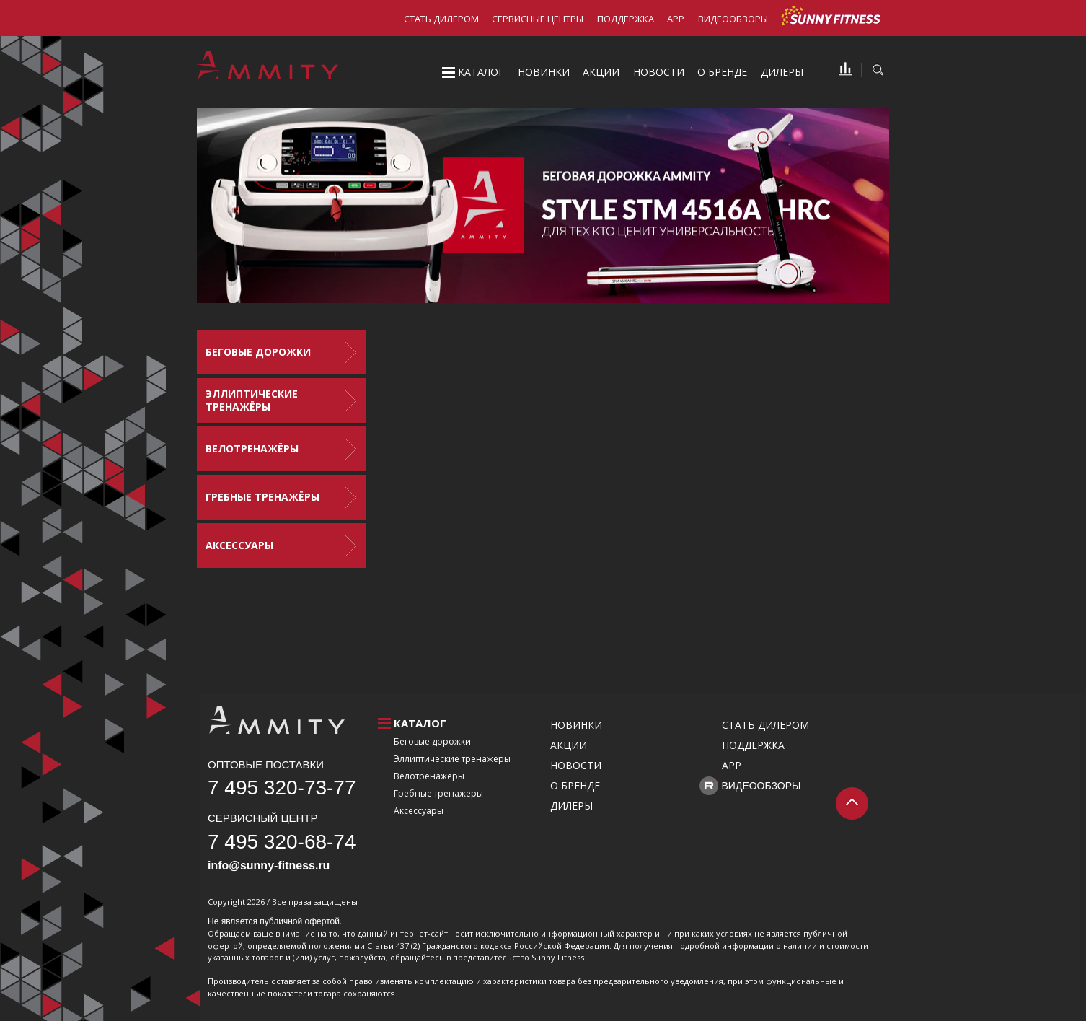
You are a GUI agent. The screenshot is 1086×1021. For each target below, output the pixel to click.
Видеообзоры (733, 18)
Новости (658, 72)
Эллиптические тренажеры (452, 759)
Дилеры (782, 72)
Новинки (544, 72)
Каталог (481, 72)
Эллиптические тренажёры (252, 400)
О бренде (722, 72)
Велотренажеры (429, 776)
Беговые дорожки (258, 352)
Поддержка (625, 18)
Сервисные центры (537, 18)
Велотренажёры (252, 448)
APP (675, 18)
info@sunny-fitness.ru (269, 865)
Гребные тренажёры (262, 497)
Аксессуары (239, 545)
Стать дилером (441, 18)
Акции (601, 72)
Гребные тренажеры (438, 793)
